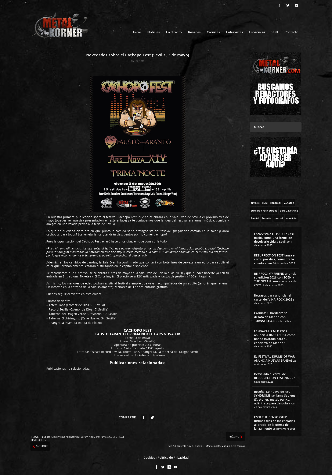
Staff (274, 31)
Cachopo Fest (127, 216)
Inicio (137, 31)
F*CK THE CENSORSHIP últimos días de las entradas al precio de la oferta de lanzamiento (274, 421)
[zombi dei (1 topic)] (291, 216)
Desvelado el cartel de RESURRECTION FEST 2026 (272, 375)
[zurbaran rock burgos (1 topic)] (264, 209)
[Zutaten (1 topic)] (289, 201)
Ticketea (85, 275)
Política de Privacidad (173, 456)
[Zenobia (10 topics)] (267, 216)
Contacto (291, 31)
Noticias (153, 31)
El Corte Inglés (104, 275)
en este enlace (115, 219)
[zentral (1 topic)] (278, 216)
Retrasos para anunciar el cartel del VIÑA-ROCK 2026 (273, 296)
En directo (174, 31)
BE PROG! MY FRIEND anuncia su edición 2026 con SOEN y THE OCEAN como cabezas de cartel (275, 278)
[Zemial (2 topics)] (255, 216)
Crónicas (213, 31)
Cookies (149, 456)
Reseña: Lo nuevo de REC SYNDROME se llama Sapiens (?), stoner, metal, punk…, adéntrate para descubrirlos (274, 396)
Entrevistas (234, 31)
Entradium (70, 275)
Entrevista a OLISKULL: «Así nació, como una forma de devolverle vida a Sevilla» (274, 236)
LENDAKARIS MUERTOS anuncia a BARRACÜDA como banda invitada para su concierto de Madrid (274, 336)
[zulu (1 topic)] (265, 201)
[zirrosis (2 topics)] (255, 201)
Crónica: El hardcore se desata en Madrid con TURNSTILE (270, 316)
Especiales (257, 31)
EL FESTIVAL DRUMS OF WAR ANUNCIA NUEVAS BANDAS (274, 357)
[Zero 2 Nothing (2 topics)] (289, 209)
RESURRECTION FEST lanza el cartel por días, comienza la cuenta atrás (274, 258)
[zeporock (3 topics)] (275, 201)
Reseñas (194, 31)
